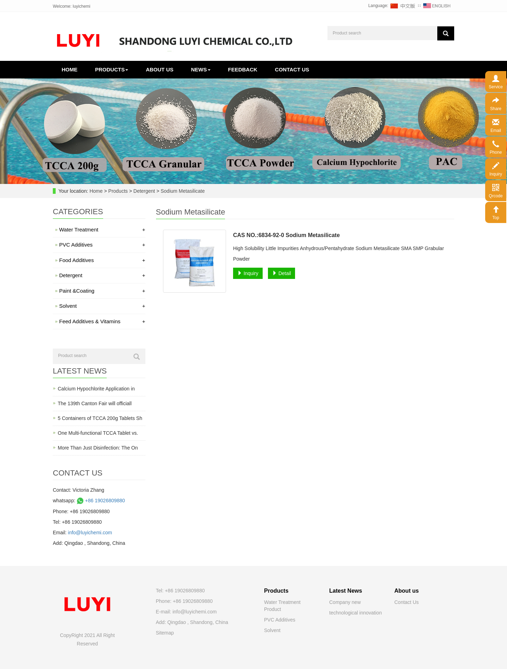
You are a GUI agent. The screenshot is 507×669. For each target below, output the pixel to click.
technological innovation (355, 613)
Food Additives (102, 260)
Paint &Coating (102, 290)
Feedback (242, 69)
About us (159, 69)
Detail (281, 273)
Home (69, 69)
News (201, 69)
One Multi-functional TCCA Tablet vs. (98, 433)
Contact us (292, 69)
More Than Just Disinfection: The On (98, 448)
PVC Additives (102, 244)
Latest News (345, 591)
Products (111, 69)
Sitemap (165, 633)
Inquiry (247, 273)
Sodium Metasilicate (182, 191)
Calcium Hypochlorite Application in (96, 388)
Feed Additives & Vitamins (102, 321)
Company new (345, 602)
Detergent (144, 191)
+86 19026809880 (100, 500)
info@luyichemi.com (90, 532)
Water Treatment (102, 229)
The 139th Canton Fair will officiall (95, 403)
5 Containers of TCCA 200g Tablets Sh (100, 418)
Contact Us (406, 602)
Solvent (102, 306)
